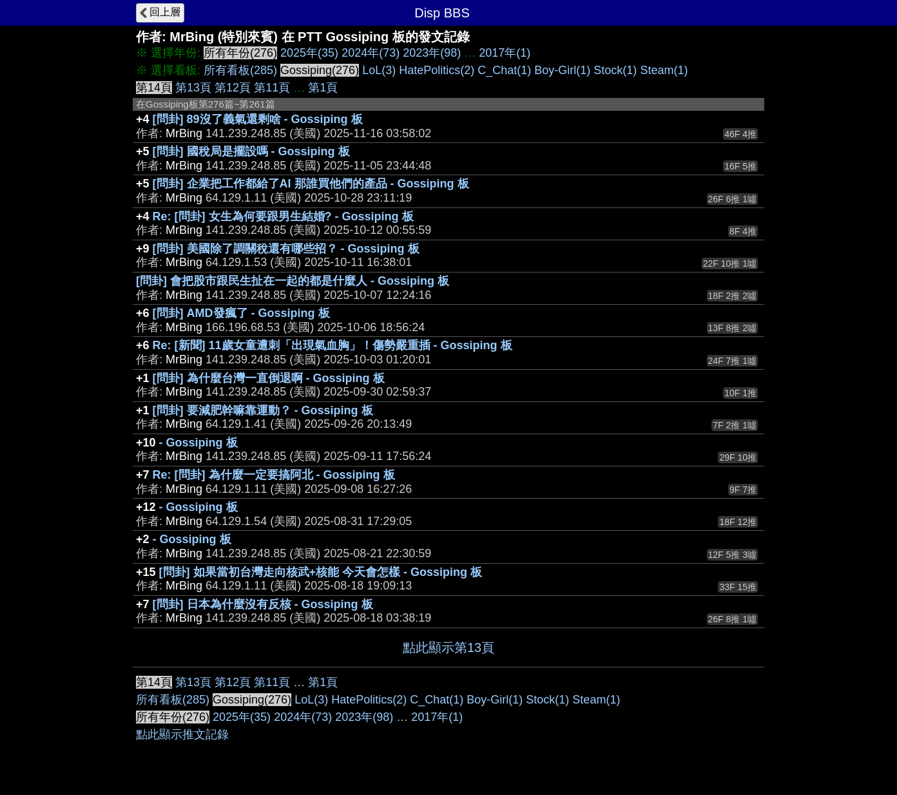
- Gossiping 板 (198, 442)
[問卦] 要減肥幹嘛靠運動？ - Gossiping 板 (263, 410)
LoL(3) (379, 70)
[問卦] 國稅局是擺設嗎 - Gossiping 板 (251, 151)
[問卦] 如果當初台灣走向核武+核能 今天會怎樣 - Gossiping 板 (321, 572)
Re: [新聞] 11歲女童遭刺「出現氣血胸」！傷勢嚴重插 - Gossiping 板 (332, 345)
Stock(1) (615, 70)
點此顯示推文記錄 (182, 734)
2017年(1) (504, 52)
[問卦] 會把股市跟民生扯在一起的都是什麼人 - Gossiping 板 (292, 280)
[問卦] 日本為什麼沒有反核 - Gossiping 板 (263, 604)
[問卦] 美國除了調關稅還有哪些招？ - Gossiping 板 (286, 248)
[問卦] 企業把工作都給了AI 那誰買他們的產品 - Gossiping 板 (311, 183)
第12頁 (233, 87)
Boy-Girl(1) (562, 70)
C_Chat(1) (504, 70)
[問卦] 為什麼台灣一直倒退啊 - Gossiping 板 (269, 378)
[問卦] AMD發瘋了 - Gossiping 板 (241, 313)
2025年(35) (309, 52)
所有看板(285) (240, 70)
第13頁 (193, 87)
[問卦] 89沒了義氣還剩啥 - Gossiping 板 (258, 119)
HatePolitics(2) (436, 70)
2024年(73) (371, 52)
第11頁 (272, 87)
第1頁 (323, 87)
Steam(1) (664, 70)
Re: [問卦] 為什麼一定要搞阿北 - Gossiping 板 (274, 474)
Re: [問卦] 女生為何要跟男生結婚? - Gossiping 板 (283, 216)
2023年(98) (432, 52)
